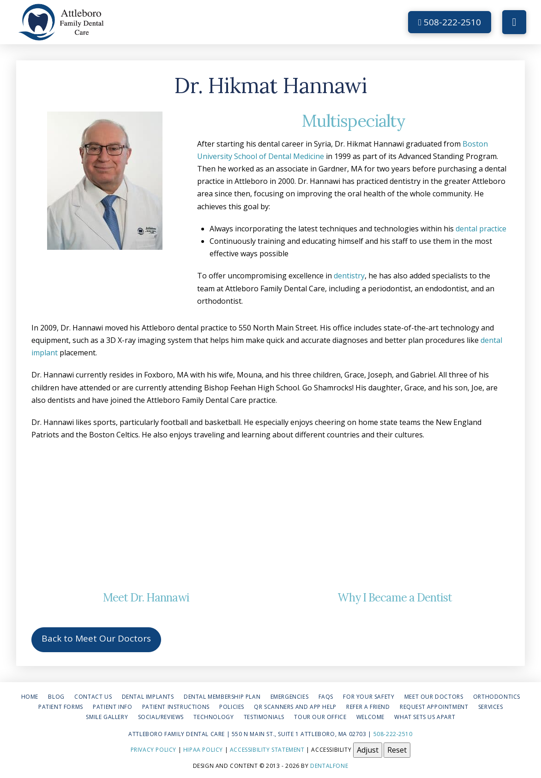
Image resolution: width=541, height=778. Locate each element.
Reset (397, 750)
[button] (514, 22)
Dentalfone (329, 766)
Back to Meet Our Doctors (96, 638)
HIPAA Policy (203, 750)
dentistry (349, 276)
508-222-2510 (449, 22)
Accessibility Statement (267, 750)
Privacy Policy (153, 750)
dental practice (481, 229)
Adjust (368, 750)
